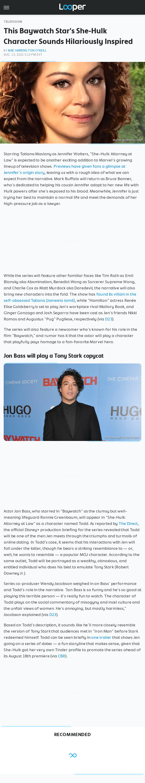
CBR (61, 656)
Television (13, 21)
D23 (108, 319)
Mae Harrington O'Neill (27, 50)
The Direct (128, 523)
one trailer (101, 637)
